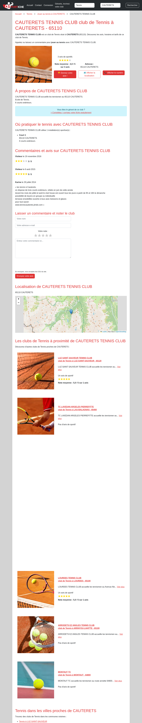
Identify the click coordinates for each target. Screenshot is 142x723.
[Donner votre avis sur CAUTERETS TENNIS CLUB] (65, 74)
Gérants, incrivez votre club (62, 5)
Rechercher (132, 5)
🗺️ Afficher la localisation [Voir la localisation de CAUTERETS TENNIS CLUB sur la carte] (89, 74)
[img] (71, 314)
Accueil (30, 5)
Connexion (48, 5)
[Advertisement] (71, 504)
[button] (71, 311)
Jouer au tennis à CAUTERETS (51, 14)
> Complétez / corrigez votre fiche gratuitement (71, 113)
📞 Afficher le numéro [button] (113, 73)
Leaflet (103, 332)
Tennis (29, 14)
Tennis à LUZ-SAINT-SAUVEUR (33, 721)
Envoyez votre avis (25, 276)
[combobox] (86, 5)
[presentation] (33, 265)
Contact (38, 5)
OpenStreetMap (121, 332)
